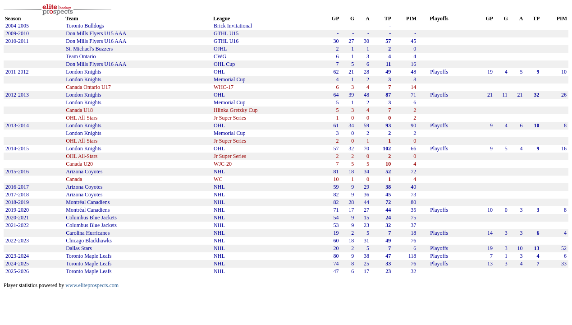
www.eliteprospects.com (92, 285)
